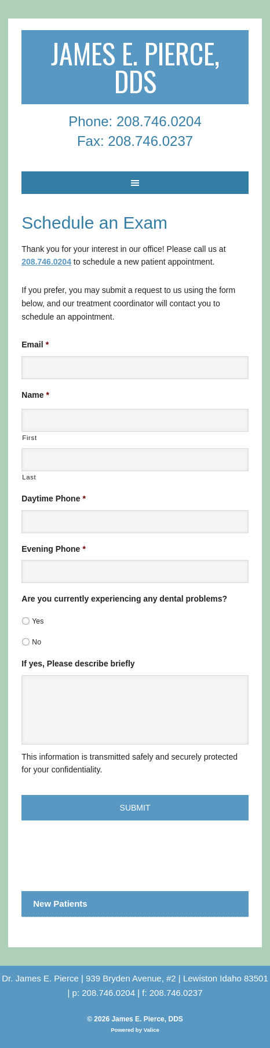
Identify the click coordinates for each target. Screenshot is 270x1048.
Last (29, 477)
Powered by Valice (135, 1030)
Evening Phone (53, 549)
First (29, 437)
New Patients (60, 903)
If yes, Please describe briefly (77, 663)
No (36, 642)
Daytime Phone (53, 498)
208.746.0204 (46, 261)
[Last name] (134, 459)
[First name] (134, 420)
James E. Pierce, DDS (135, 66)
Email (35, 344)
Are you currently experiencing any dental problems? (124, 598)
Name (35, 395)
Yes (37, 621)
